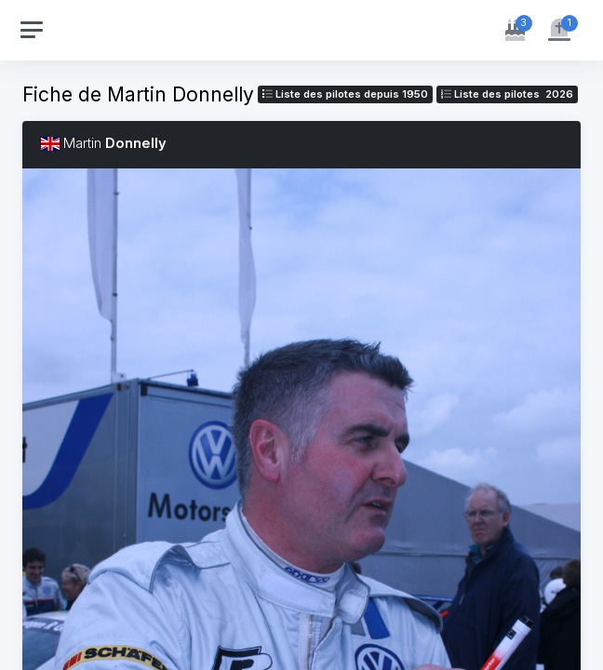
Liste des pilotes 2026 (507, 93)
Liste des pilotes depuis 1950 (345, 93)
